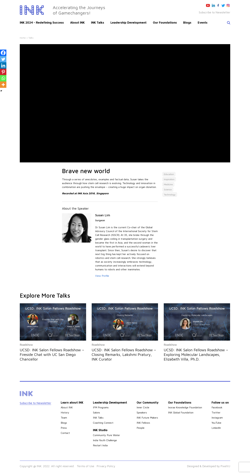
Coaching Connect (103, 422)
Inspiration (169, 179)
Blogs (187, 22)
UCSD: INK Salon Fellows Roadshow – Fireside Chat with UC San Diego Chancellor (52, 354)
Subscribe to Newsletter (214, 12)
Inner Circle (143, 407)
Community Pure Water (106, 435)
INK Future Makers (147, 417)
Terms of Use (85, 466)
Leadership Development (128, 22)
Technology (170, 194)
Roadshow (26, 344)
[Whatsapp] (3, 78)
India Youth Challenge (105, 440)
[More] (3, 84)
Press (64, 427)
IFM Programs (101, 407)
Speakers (142, 412)
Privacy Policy (106, 466)
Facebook (217, 407)
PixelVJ (225, 466)
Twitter (216, 412)
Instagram (217, 417)
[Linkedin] (3, 65)
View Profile (102, 275)
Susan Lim (102, 215)
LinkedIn (216, 427)
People (140, 427)
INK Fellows (143, 422)
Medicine (168, 184)
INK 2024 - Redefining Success (42, 22)
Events (202, 22)
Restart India (100, 445)
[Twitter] (3, 59)
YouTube (216, 422)
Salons (96, 412)
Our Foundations (165, 22)
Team (64, 417)
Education (169, 174)
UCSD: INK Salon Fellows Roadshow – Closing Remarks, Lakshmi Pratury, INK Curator (124, 354)
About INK (77, 22)
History (65, 412)
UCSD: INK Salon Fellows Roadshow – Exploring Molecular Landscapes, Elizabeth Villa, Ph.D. (196, 354)
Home (23, 37)
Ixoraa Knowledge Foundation (185, 407)
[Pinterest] (3, 72)
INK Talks (97, 22)
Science (168, 189)
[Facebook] (3, 53)
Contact (65, 432)
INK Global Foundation (180, 412)
